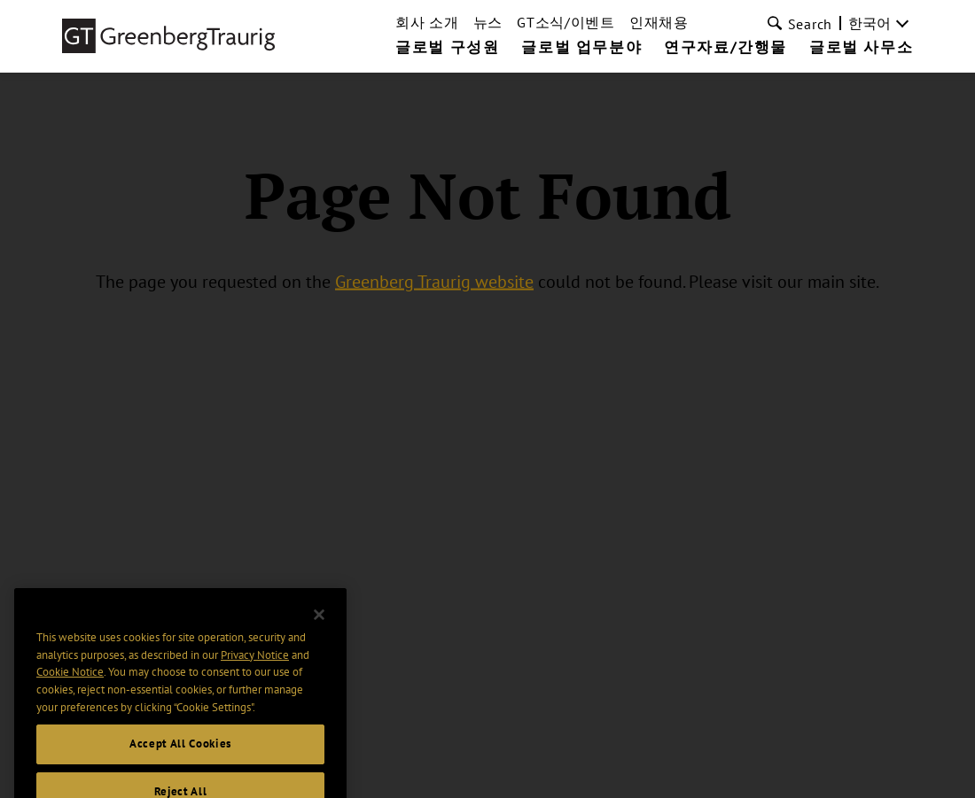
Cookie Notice (70, 688)
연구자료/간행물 (725, 48)
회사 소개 (427, 22)
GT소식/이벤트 (566, 22)
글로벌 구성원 (447, 48)
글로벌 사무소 (861, 48)
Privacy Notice (255, 670)
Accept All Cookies (180, 760)
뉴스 (488, 22)
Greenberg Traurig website (434, 281)
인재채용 (659, 22)
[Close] (319, 631)
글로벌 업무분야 (581, 48)
